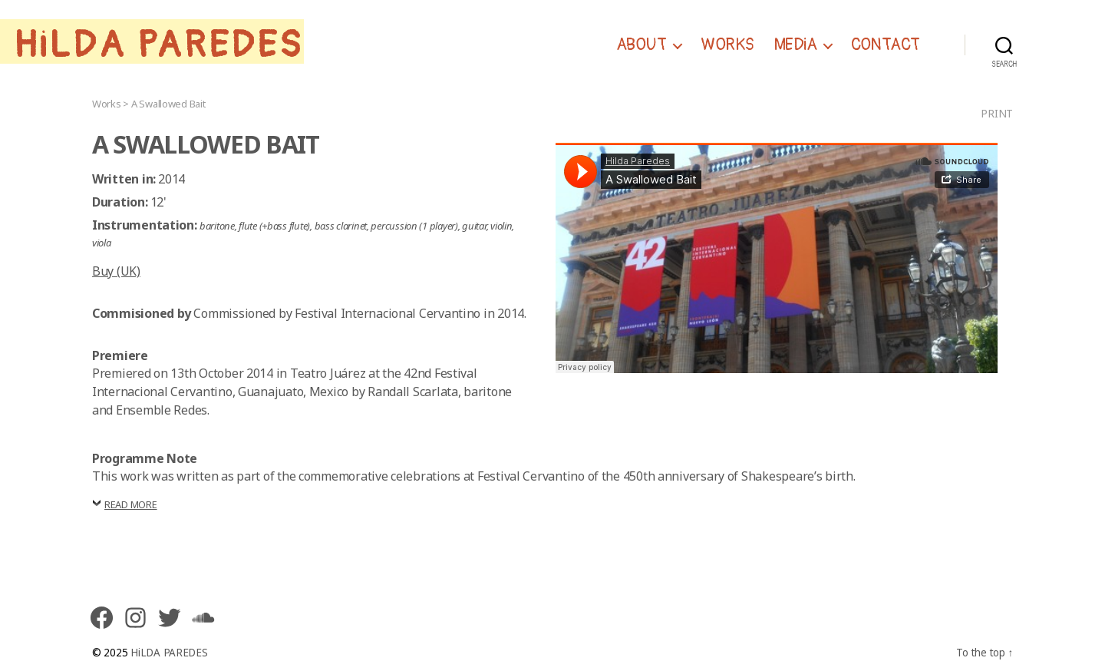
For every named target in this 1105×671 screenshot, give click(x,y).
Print (997, 113)
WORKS (727, 45)
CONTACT (885, 45)
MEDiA (795, 45)
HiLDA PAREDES (159, 45)
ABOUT (641, 45)
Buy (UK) (116, 271)
